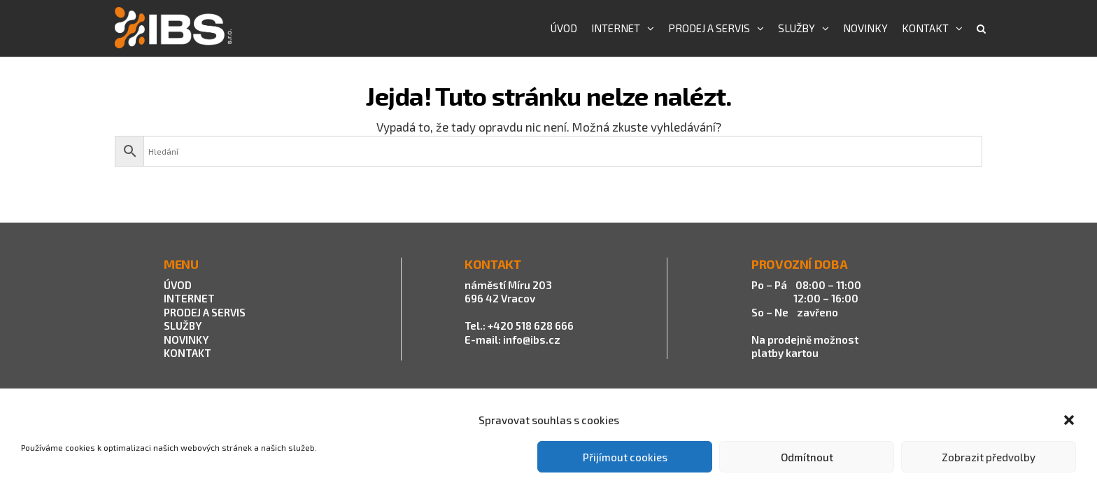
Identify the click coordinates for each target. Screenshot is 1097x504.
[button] (1069, 420)
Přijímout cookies (625, 457)
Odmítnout (807, 457)
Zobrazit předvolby (988, 457)
